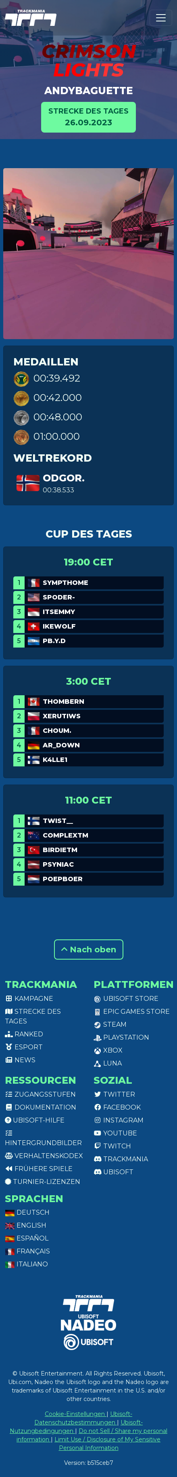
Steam (110, 1024)
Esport (24, 1047)
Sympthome (65, 583)
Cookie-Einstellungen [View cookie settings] (75, 1414)
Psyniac (58, 864)
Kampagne (29, 998)
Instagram (119, 1120)
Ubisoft (113, 1172)
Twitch (112, 1146)
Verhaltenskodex (44, 1156)
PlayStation (121, 1037)
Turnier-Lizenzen (42, 1182)
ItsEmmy (59, 612)
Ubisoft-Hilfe (35, 1120)
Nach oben (88, 949)
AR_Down (61, 745)
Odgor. (64, 478)
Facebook (117, 1107)
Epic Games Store (132, 1011)
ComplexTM (65, 835)
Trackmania (121, 1159)
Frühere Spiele (39, 1169)
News (20, 1060)
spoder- (59, 597)
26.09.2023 (88, 116)
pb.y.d (54, 641)
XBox (108, 1050)
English (25, 1225)
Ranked (24, 1034)
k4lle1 (55, 760)
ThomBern (63, 701)
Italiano (26, 1264)
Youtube (115, 1133)
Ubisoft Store (126, 998)
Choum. (57, 730)
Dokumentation (40, 1107)
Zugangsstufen (40, 1094)
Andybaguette (88, 90)
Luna (108, 1063)
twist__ (58, 821)
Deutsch (27, 1212)
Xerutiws (62, 716)
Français (27, 1251)
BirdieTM (60, 850)
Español (26, 1238)
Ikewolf (59, 626)
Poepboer (63, 879)
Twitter (114, 1094)
